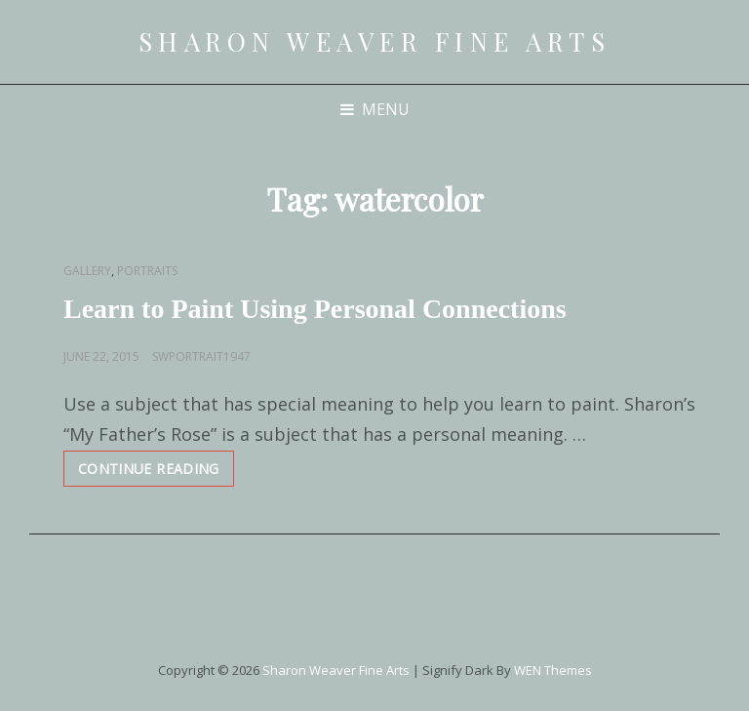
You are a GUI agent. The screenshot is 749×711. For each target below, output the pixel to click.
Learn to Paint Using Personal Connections (315, 309)
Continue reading (156, 472)
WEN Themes (553, 670)
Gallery (87, 270)
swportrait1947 (201, 356)
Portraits (147, 270)
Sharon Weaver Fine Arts (374, 41)
